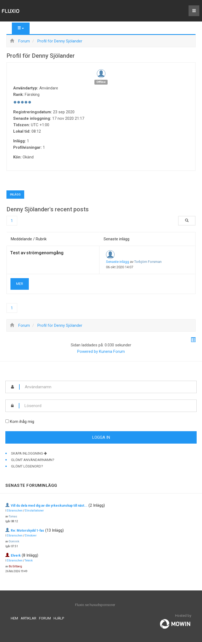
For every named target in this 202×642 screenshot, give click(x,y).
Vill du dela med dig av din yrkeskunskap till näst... (49, 505)
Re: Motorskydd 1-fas (27, 530)
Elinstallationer (34, 510)
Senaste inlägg (117, 262)
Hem (14, 618)
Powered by (87, 351)
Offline (101, 82)
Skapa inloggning (29, 453)
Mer (19, 284)
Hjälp (59, 618)
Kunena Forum (112, 351)
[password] (108, 406)
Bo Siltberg (15, 566)
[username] (108, 387)
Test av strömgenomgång (36, 252)
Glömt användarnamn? (32, 460)
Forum (45, 618)
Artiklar (28, 618)
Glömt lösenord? (27, 466)
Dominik (14, 541)
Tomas (13, 516)
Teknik (29, 560)
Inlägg (15, 194)
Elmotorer (31, 535)
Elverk (16, 555)
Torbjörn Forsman (148, 262)
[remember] (7, 421)
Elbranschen (15, 510)
